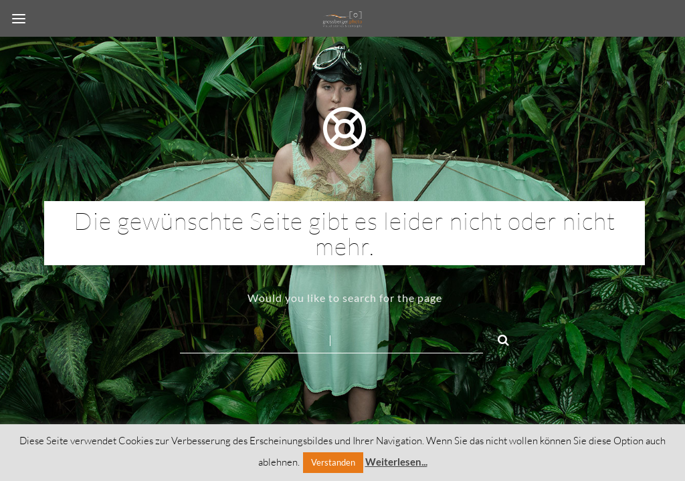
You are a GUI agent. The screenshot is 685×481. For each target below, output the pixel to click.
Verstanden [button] (333, 462)
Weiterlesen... (396, 462)
